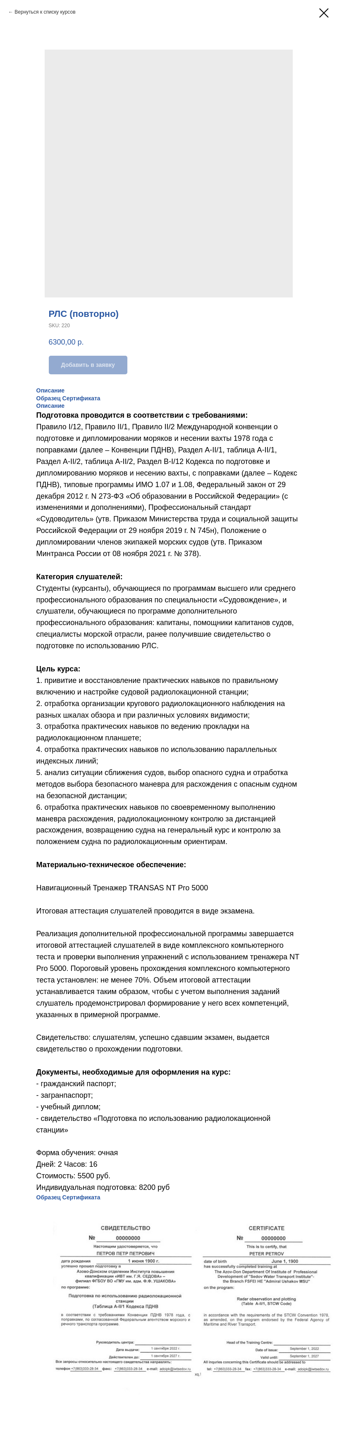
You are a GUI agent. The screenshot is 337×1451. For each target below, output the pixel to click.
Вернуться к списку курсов (44, 12)
